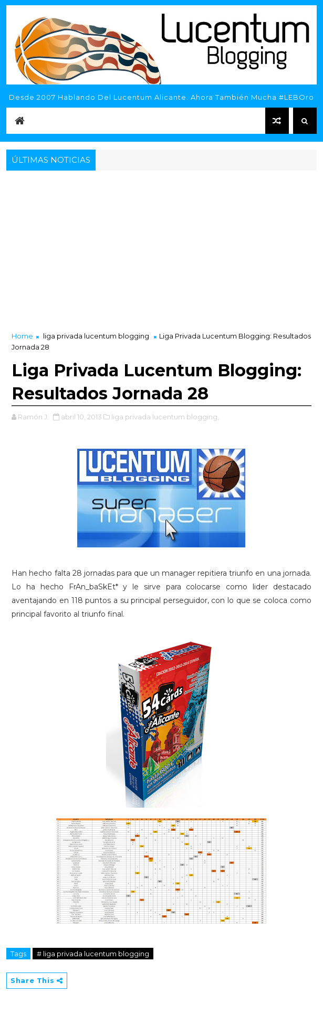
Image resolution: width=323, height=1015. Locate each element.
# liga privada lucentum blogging (93, 953)
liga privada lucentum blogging (96, 336)
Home (22, 336)
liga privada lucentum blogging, (165, 417)
